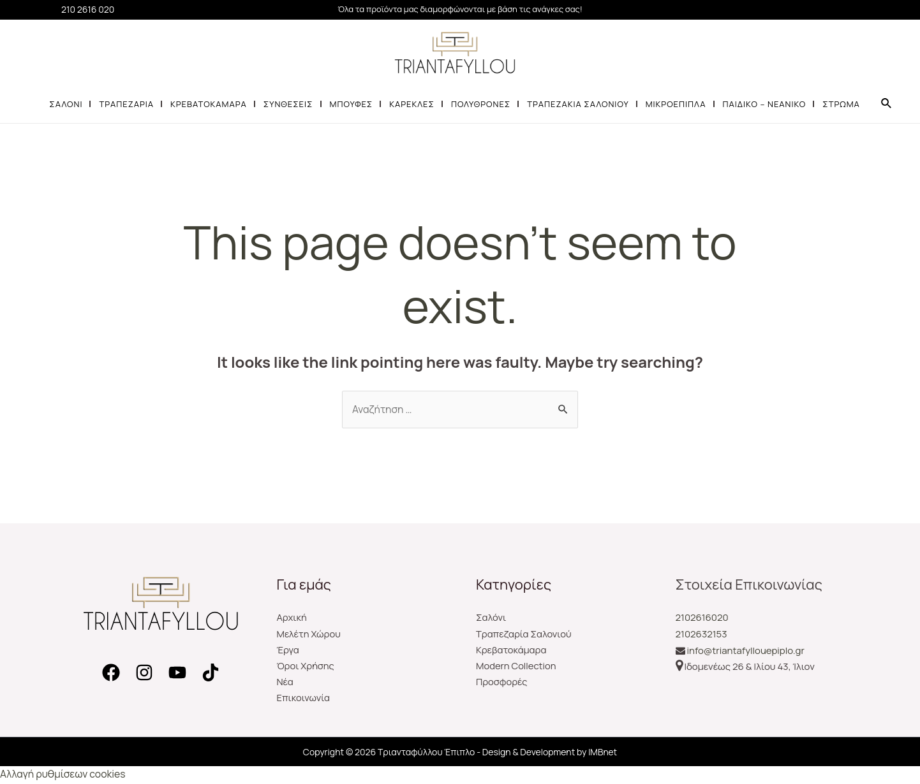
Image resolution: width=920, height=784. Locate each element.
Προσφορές (502, 683)
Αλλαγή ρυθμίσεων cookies (64, 776)
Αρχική (292, 618)
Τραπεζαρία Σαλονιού (524, 634)
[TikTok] (210, 673)
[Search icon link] (887, 104)
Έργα (288, 650)
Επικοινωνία (304, 699)
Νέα (285, 683)
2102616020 (702, 618)
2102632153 (701, 634)
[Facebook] (111, 673)
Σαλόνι (491, 618)
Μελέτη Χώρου (309, 634)
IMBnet (603, 753)
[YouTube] (177, 673)
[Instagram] (144, 673)
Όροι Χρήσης (306, 667)
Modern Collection (516, 667)
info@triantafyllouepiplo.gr (746, 650)
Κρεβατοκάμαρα (511, 650)
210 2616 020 (87, 9)
